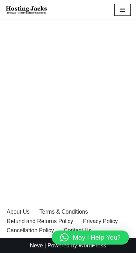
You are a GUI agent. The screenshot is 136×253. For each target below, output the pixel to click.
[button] (90, 238)
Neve (36, 245)
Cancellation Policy (30, 230)
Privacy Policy (100, 221)
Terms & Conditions (64, 212)
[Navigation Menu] (122, 10)
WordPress (92, 245)
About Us (18, 212)
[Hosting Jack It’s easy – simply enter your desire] (29, 9)
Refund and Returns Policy (40, 221)
